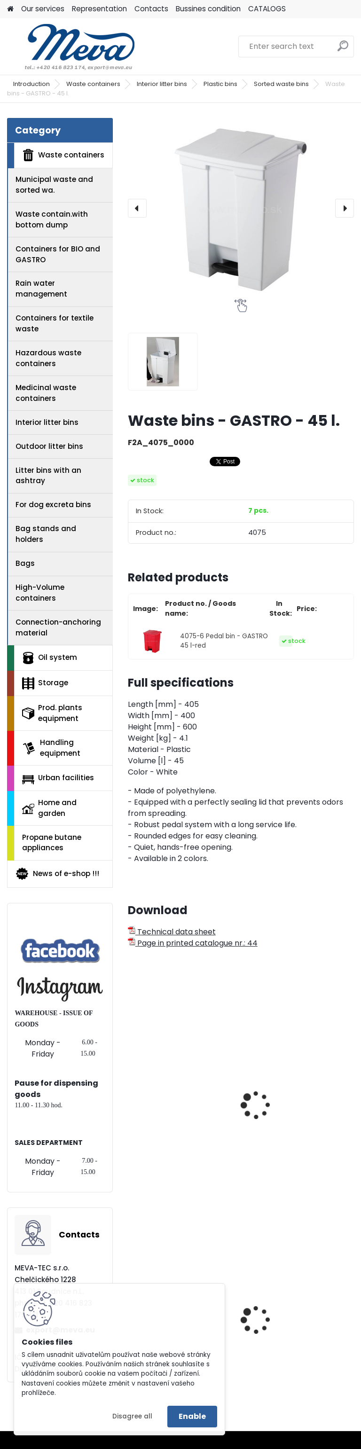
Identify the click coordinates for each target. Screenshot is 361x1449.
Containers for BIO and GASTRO (58, 254)
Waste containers (93, 83)
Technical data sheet (172, 931)
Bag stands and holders (46, 534)
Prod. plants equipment (52, 713)
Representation (99, 9)
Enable (192, 1416)
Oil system (49, 658)
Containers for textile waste (55, 323)
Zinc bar (266, 1319)
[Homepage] (10, 9)
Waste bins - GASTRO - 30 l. (182, 1103)
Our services (42, 9)
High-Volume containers (40, 592)
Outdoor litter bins (49, 446)
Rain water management (41, 288)
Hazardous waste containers (48, 358)
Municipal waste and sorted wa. (54, 184)
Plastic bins (220, 83)
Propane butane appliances (51, 842)
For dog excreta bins (53, 504)
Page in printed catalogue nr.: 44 (193, 943)
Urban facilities (58, 778)
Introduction (31, 83)
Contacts (151, 9)
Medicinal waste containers (46, 393)
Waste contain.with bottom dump (52, 219)
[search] (342, 49)
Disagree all (132, 1416)
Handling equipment (51, 747)
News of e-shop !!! (57, 874)
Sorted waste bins (281, 83)
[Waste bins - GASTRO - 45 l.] (241, 208)
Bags (25, 563)
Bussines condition (208, 9)
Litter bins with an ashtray (48, 475)
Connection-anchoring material (58, 627)
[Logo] (71, 46)
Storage (45, 683)
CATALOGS (267, 9)
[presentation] (137, 208)
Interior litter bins (162, 83)
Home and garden (49, 808)
